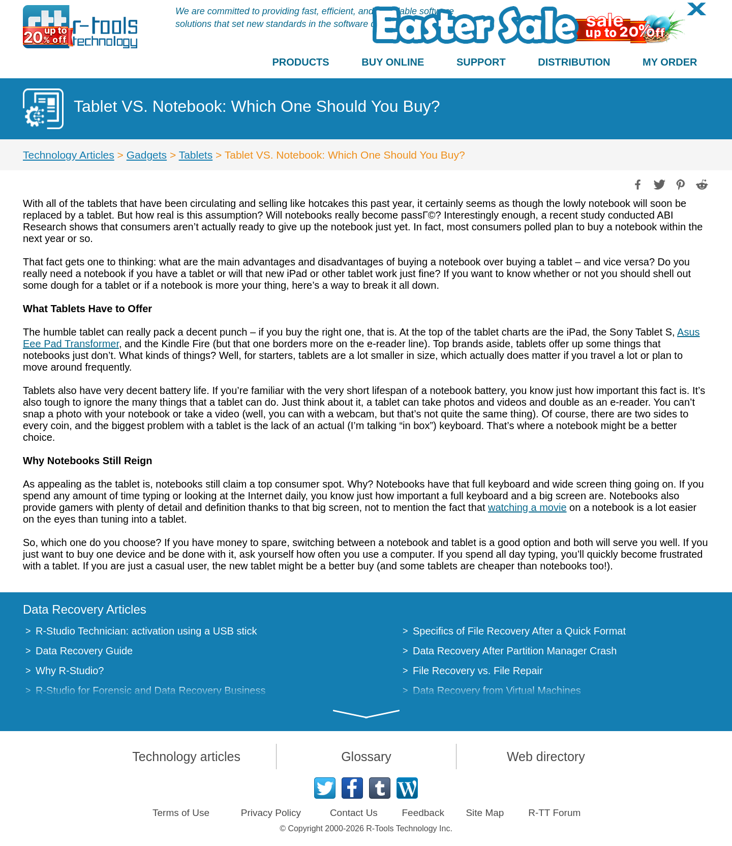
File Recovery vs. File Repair (478, 670)
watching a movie (527, 507)
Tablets (196, 155)
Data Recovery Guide (84, 650)
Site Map (485, 812)
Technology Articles (68, 155)
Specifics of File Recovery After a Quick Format (519, 631)
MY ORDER (670, 62)
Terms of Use (180, 812)
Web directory (546, 756)
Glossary (366, 756)
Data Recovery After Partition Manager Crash (515, 650)
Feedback (423, 812)
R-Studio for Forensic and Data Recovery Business (150, 690)
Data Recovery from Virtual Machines (497, 690)
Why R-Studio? (70, 670)
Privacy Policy (271, 812)
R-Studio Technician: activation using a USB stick (146, 631)
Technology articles (186, 756)
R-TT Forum (554, 812)
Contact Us (354, 812)
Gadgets (147, 155)
